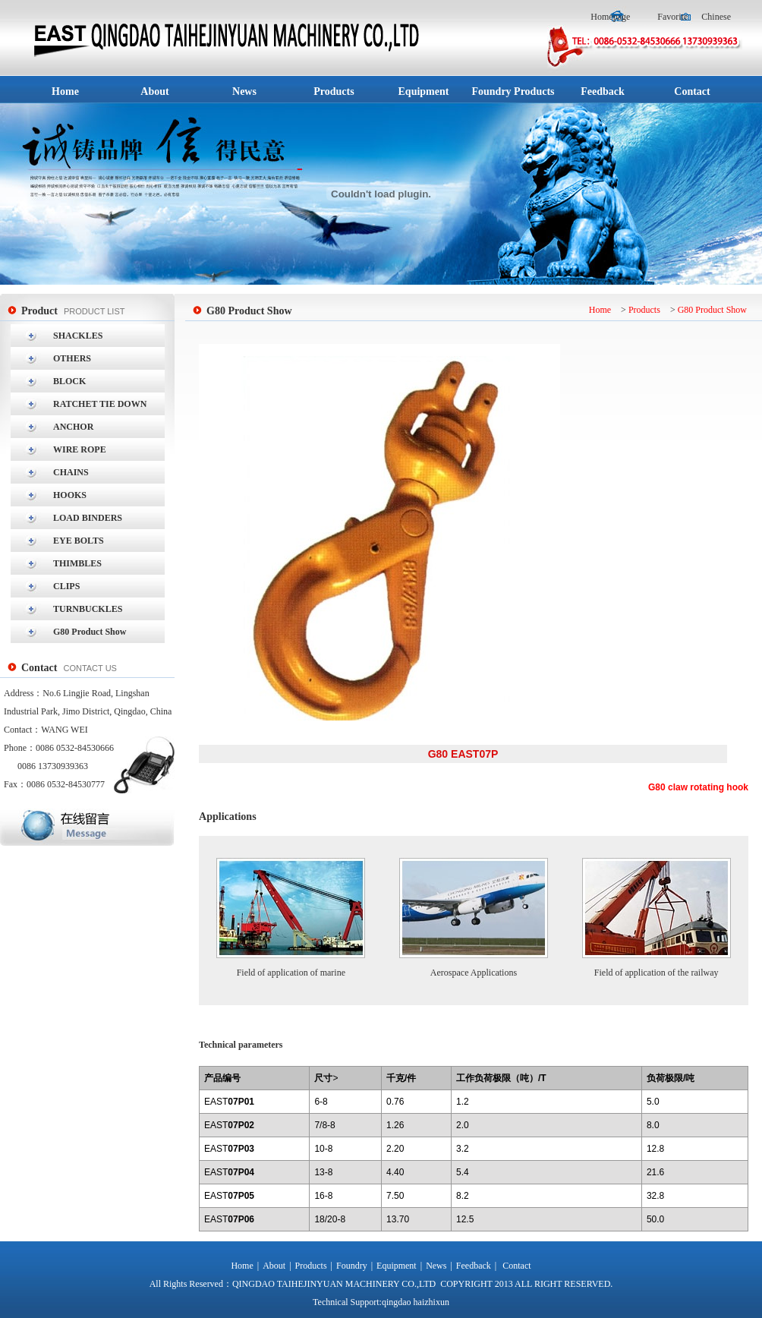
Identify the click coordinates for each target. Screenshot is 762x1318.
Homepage (611, 16)
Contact (516, 1265)
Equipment (396, 1265)
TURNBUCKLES (87, 609)
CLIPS (66, 586)
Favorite (672, 16)
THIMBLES (77, 563)
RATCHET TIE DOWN (99, 404)
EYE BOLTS (78, 540)
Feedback (473, 1265)
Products (644, 309)
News (436, 1265)
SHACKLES (77, 335)
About (274, 1265)
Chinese (716, 16)
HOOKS (70, 495)
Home (600, 309)
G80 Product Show (712, 309)
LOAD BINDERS (87, 517)
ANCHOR (73, 426)
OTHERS (72, 358)
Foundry (351, 1265)
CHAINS (71, 472)
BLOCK (69, 381)
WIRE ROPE (79, 449)
